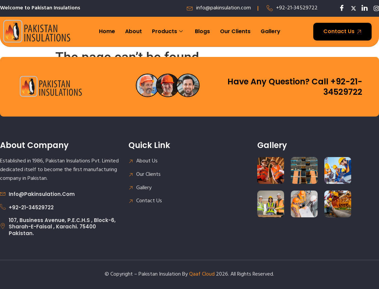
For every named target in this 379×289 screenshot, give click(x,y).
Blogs (202, 31)
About (133, 31)
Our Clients (235, 31)
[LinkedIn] (363, 8)
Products (167, 31)
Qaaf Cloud (202, 274)
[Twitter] (351, 8)
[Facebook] (340, 8)
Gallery (270, 31)
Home (107, 31)
